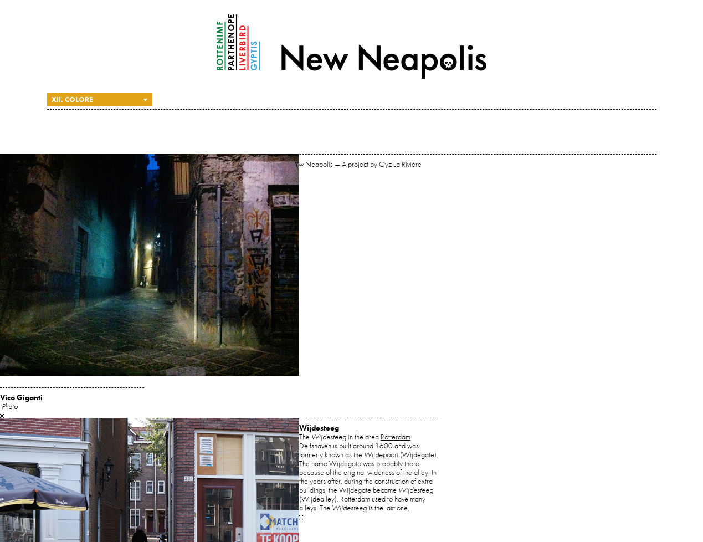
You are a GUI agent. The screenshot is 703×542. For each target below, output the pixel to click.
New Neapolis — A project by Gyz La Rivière (352, 46)
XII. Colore (72, 99)
